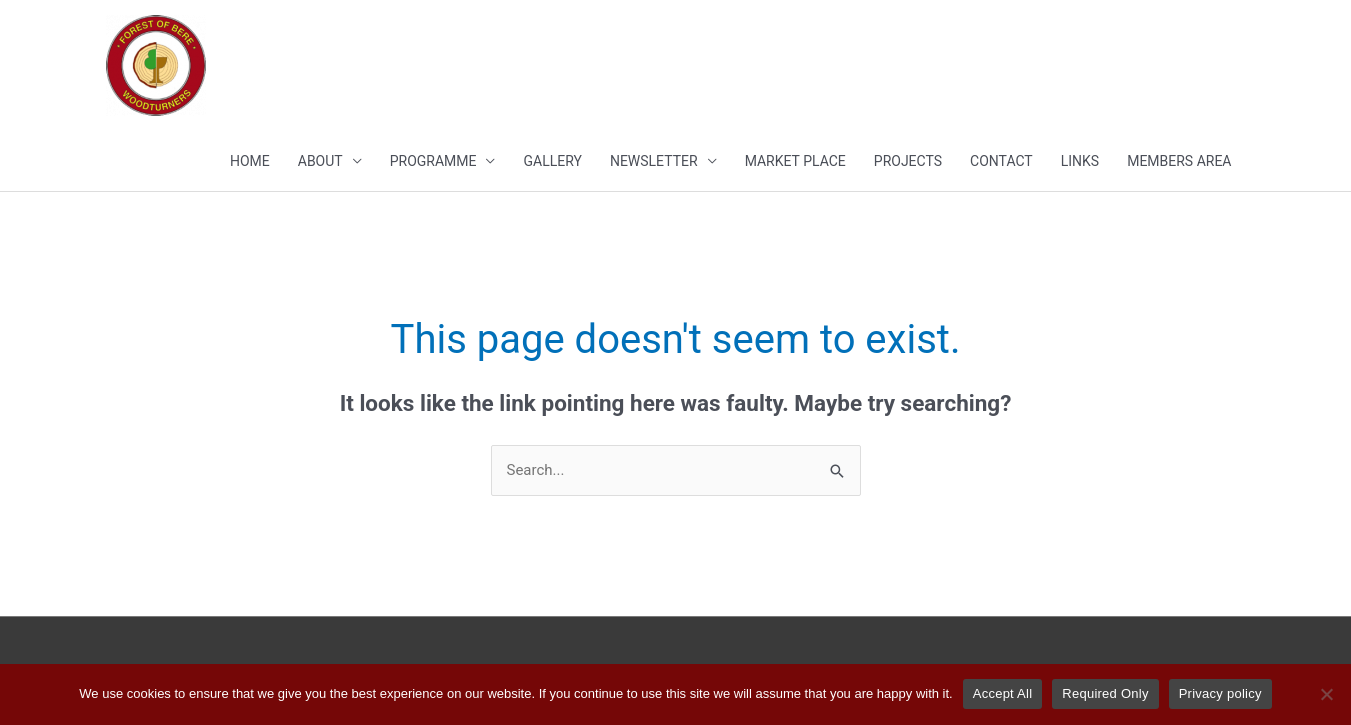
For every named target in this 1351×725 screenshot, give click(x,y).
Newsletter (654, 161)
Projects (908, 161)
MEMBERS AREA (1179, 161)
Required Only (1105, 693)
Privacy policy (1220, 693)
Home (250, 161)
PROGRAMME (433, 161)
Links (1080, 161)
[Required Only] (1326, 694)
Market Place (795, 161)
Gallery (552, 161)
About (320, 161)
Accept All (1003, 693)
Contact (1001, 161)
